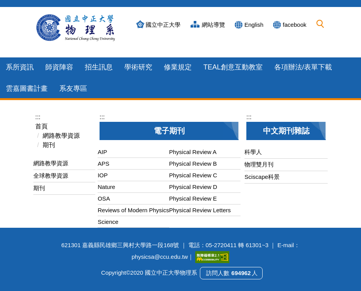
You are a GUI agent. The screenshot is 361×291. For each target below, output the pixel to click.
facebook (294, 24)
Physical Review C (193, 175)
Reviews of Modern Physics (133, 210)
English (253, 24)
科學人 (253, 152)
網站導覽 (213, 24)
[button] (320, 24)
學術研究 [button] (138, 67)
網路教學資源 (61, 135)
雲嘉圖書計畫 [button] (27, 88)
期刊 (49, 145)
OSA (104, 198)
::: (37, 117)
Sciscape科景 (262, 176)
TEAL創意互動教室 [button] (233, 67)
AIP (102, 152)
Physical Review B (193, 163)
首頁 (41, 126)
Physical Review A (193, 152)
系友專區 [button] (73, 88)
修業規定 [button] (178, 67)
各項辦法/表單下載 (303, 67)
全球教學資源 (50, 175)
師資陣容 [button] (59, 67)
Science (108, 221)
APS (103, 163)
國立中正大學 (163, 24)
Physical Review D (193, 187)
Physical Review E (193, 198)
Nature (106, 187)
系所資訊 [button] (20, 67)
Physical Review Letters (200, 210)
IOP (103, 175)
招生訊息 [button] (99, 67)
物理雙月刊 (258, 164)
